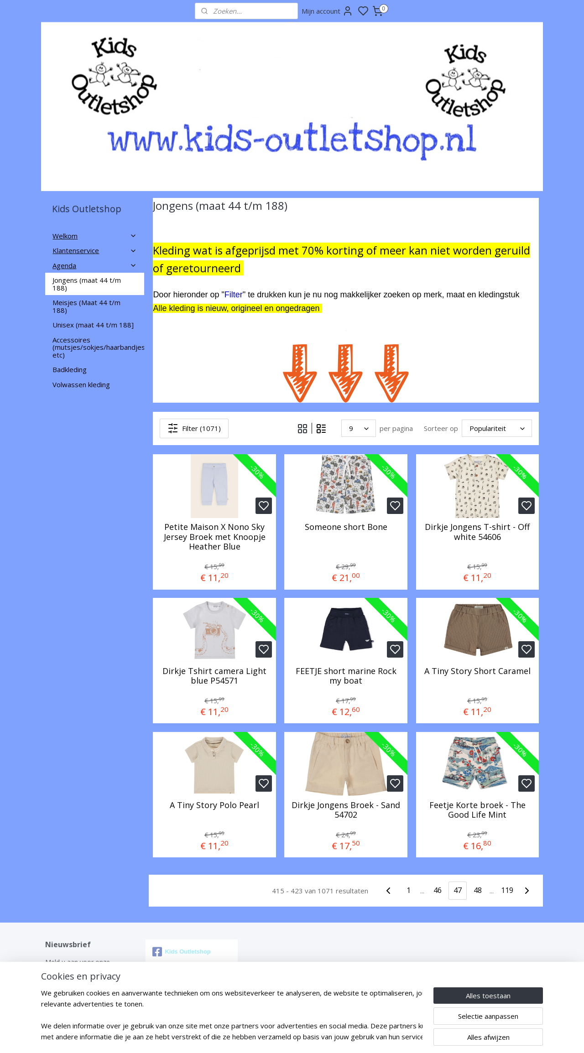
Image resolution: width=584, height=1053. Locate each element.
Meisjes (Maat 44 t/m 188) (86, 306)
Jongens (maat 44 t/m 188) (86, 283)
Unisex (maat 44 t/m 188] (93, 324)
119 (507, 890)
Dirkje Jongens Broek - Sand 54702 (346, 810)
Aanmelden (69, 994)
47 (458, 890)
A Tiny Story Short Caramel (477, 671)
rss (343, 1036)
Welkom (94, 235)
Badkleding (69, 369)
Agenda (94, 265)
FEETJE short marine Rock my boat (345, 676)
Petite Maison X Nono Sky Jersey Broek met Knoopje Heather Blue (214, 537)
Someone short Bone (345, 527)
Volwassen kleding (81, 384)
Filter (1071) (194, 428)
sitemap (324, 1036)
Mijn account (327, 10)
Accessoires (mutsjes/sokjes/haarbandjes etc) (98, 347)
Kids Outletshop (181, 951)
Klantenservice (94, 250)
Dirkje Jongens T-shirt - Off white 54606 (477, 532)
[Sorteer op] (497, 428)
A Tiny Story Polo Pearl (214, 805)
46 (437, 890)
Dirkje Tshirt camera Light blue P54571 (214, 676)
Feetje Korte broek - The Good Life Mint (477, 810)
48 (478, 890)
